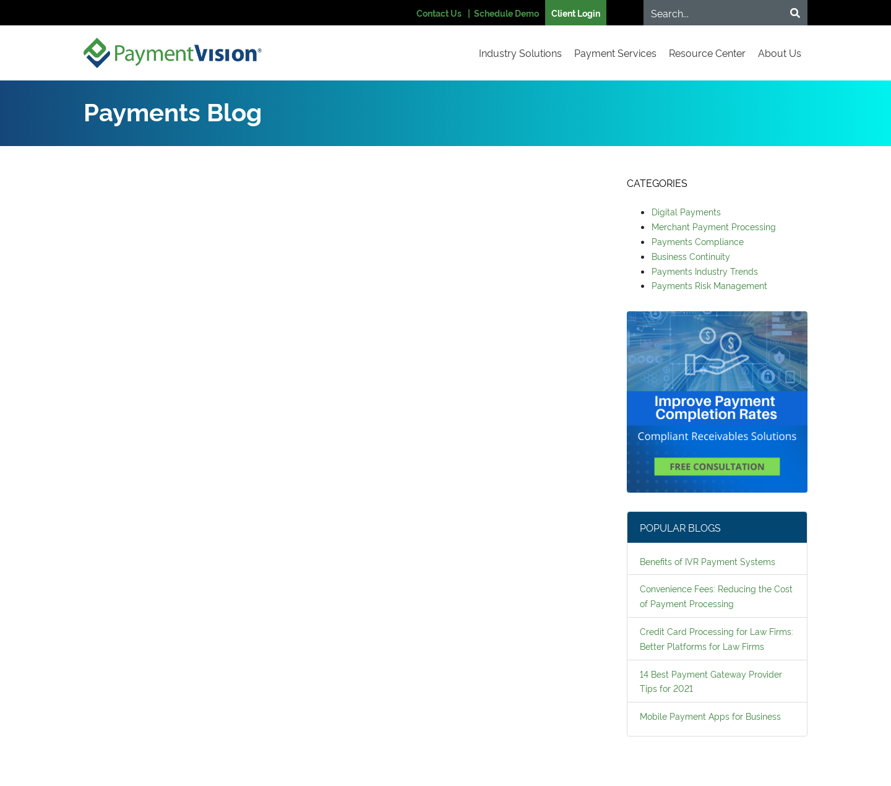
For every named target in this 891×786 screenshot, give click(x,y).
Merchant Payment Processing (714, 226)
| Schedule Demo (503, 13)
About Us (779, 52)
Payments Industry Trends (705, 271)
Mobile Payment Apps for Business (710, 716)
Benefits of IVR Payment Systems (707, 561)
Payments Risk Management (709, 285)
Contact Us (439, 13)
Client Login (575, 13)
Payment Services (615, 52)
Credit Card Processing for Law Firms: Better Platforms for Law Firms (716, 638)
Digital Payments (686, 211)
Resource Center (707, 52)
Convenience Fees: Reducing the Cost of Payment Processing (716, 595)
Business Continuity (691, 256)
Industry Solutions (520, 52)
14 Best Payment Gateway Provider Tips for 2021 (711, 681)
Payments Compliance (698, 241)
